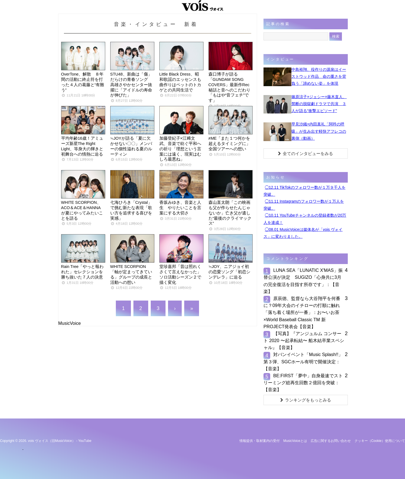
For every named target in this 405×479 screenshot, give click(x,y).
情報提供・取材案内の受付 (259, 441)
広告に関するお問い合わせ (331, 441)
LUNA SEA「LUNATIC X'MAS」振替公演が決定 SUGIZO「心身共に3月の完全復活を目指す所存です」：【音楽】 (303, 281)
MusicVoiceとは (295, 441)
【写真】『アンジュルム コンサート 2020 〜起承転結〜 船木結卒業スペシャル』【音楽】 (303, 340)
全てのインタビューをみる (305, 153)
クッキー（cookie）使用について (379, 441)
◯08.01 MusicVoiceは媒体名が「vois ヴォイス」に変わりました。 (303, 233)
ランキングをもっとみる (305, 400)
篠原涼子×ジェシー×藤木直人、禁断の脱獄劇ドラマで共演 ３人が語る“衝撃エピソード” (319, 104)
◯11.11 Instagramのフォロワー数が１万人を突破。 (303, 205)
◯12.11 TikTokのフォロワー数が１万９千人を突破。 (304, 191)
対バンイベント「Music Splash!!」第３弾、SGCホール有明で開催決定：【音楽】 (303, 361)
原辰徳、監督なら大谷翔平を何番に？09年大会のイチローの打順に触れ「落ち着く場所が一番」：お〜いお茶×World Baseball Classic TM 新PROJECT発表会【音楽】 (301, 312)
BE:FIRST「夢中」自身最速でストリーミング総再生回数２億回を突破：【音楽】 (303, 382)
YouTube (84, 441)
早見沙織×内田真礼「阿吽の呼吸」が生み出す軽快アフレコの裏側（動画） (318, 131)
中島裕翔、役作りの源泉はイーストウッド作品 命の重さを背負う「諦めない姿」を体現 (318, 76)
